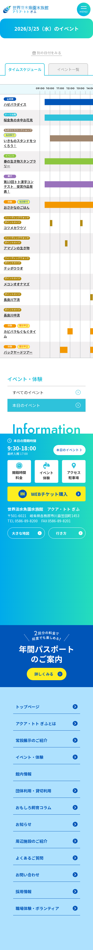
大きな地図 (20, 533)
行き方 (61, 533)
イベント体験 (46, 475)
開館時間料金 (19, 475)
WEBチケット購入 (49, 494)
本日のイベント (26, 405)
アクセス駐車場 (74, 475)
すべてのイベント (28, 392)
